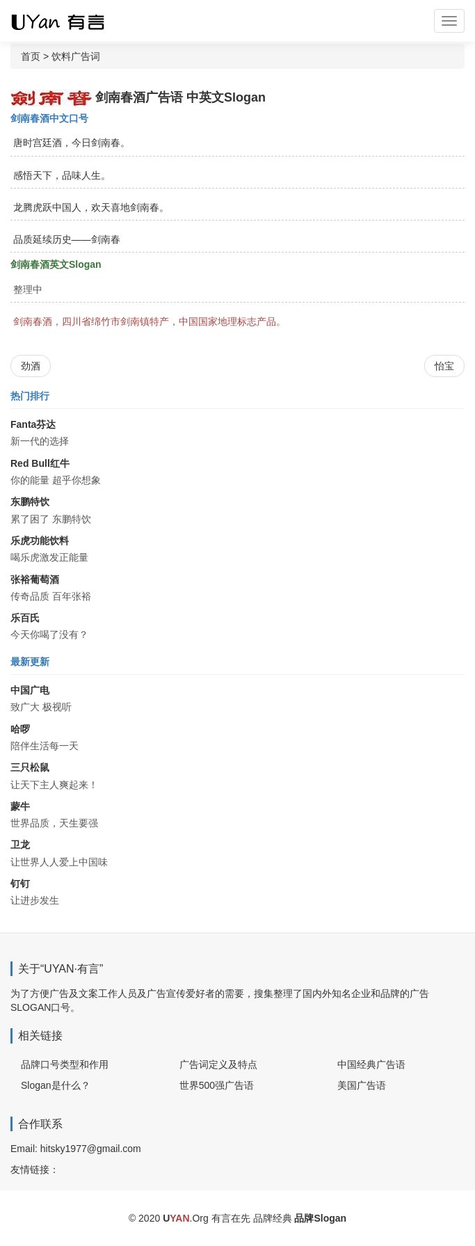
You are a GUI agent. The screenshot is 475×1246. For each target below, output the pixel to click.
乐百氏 (25, 617)
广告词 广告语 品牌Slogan (69, 20)
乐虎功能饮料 (39, 540)
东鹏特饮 (29, 501)
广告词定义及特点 (218, 1064)
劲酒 (30, 366)
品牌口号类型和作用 (64, 1064)
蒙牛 (20, 806)
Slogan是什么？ (55, 1085)
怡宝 (444, 366)
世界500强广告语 (216, 1085)
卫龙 (20, 844)
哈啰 (20, 729)
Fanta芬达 (33, 424)
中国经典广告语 (371, 1064)
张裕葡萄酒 (34, 579)
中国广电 (29, 690)
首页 (30, 56)
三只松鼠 (29, 767)
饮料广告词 (75, 56)
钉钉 (20, 883)
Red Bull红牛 (40, 463)
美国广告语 (361, 1085)
